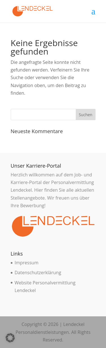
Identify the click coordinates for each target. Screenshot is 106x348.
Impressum (26, 263)
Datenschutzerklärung (38, 272)
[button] (10, 338)
